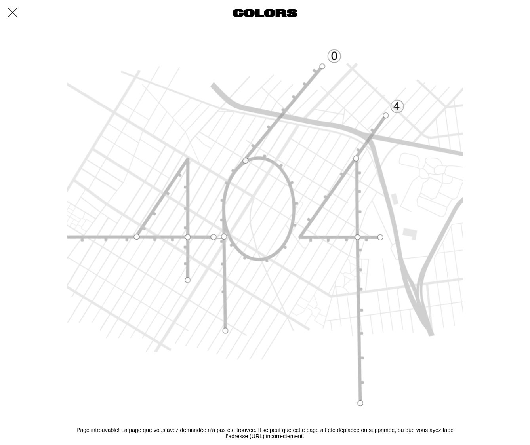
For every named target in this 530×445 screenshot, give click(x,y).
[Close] (12, 12)
